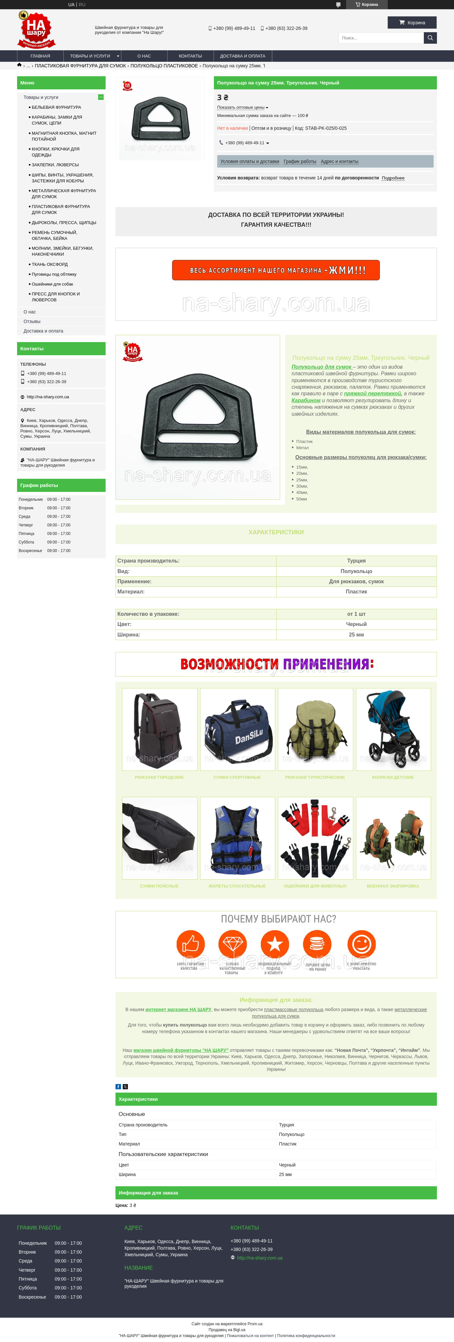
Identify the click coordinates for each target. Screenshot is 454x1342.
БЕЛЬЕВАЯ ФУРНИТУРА (56, 107)
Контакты (190, 56)
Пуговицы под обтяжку (54, 274)
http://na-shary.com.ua (48, 396)
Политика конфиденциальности (306, 1335)
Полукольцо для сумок (321, 367)
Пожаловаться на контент (250, 1335)
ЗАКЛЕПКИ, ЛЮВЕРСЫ (55, 164)
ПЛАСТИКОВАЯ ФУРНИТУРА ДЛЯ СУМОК (80, 65)
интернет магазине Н (169, 1009)
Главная (40, 56)
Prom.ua (255, 1324)
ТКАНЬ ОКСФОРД (50, 264)
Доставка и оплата (242, 56)
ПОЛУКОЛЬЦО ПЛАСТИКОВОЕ (164, 65)
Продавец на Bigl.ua (227, 1330)
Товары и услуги (90, 56)
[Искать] (430, 38)
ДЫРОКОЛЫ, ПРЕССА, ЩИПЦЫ (64, 222)
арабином (308, 400)
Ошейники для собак (52, 284)
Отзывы (32, 321)
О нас (144, 56)
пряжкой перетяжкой (372, 393)
